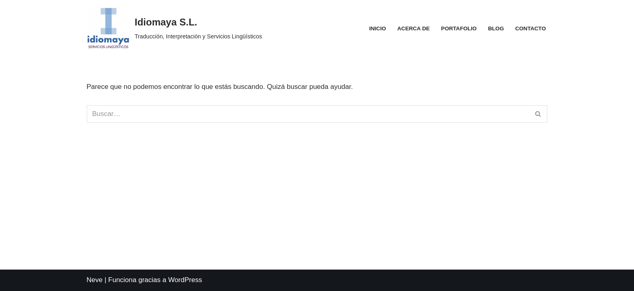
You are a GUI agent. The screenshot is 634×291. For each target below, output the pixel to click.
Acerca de (413, 28)
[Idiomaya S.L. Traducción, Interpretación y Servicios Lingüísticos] (174, 28)
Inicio (377, 28)
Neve (95, 280)
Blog (496, 28)
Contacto (530, 28)
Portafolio (459, 28)
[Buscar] (308, 114)
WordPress (185, 280)
